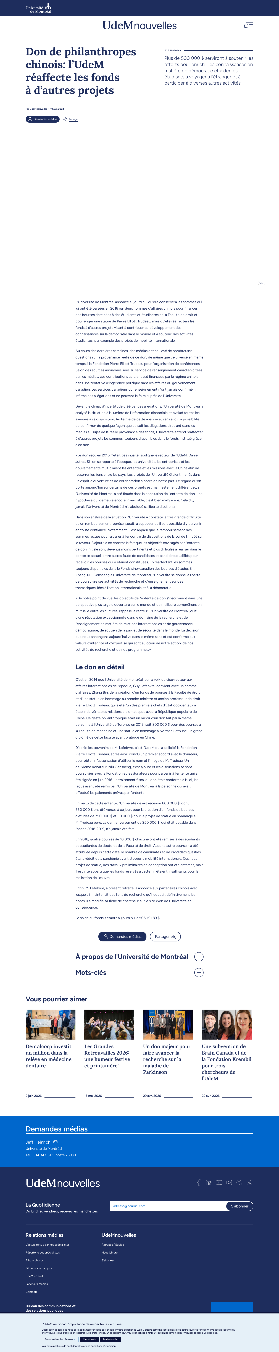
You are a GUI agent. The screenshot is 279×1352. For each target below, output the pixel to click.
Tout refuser (89, 1339)
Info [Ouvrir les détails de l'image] (261, 290)
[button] (247, 28)
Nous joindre (110, 1259)
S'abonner (239, 1213)
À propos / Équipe (113, 1252)
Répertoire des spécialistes (43, 1259)
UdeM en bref (34, 1283)
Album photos (34, 1267)
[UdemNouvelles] (139, 28)
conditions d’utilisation (103, 1346)
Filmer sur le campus (39, 1275)
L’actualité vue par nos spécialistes (47, 1252)
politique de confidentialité (68, 1346)
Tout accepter (111, 1339)
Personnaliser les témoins (60, 1339)
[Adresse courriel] (168, 1213)
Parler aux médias (37, 1291)
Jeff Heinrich (38, 1149)
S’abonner (108, 1267)
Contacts (31, 1299)
